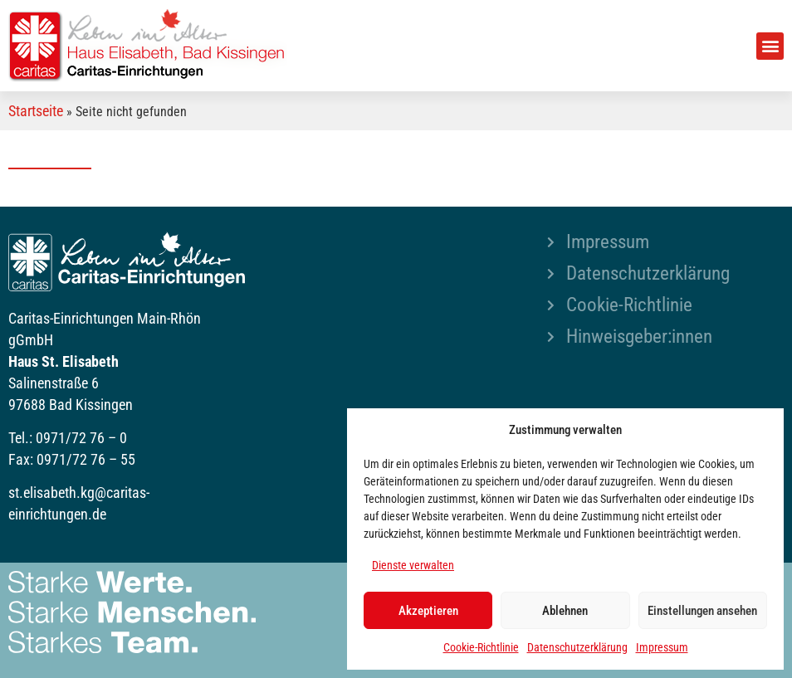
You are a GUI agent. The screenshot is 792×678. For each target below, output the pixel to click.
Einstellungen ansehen (702, 610)
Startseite (35, 111)
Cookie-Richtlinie (481, 647)
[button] (770, 46)
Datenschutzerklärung (577, 647)
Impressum (662, 647)
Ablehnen (565, 610)
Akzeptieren (428, 610)
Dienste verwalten (413, 565)
